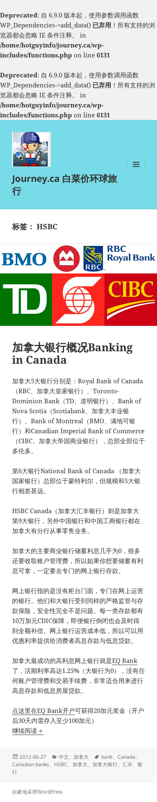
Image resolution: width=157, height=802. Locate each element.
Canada (126, 756)
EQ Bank (124, 660)
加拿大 (81, 756)
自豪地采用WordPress (37, 791)
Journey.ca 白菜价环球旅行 (64, 184)
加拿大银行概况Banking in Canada (72, 353)
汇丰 (127, 764)
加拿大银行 (104, 764)
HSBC (60, 764)
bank (106, 756)
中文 (64, 756)
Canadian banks (30, 764)
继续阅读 (28, 730)
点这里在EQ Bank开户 (43, 710)
